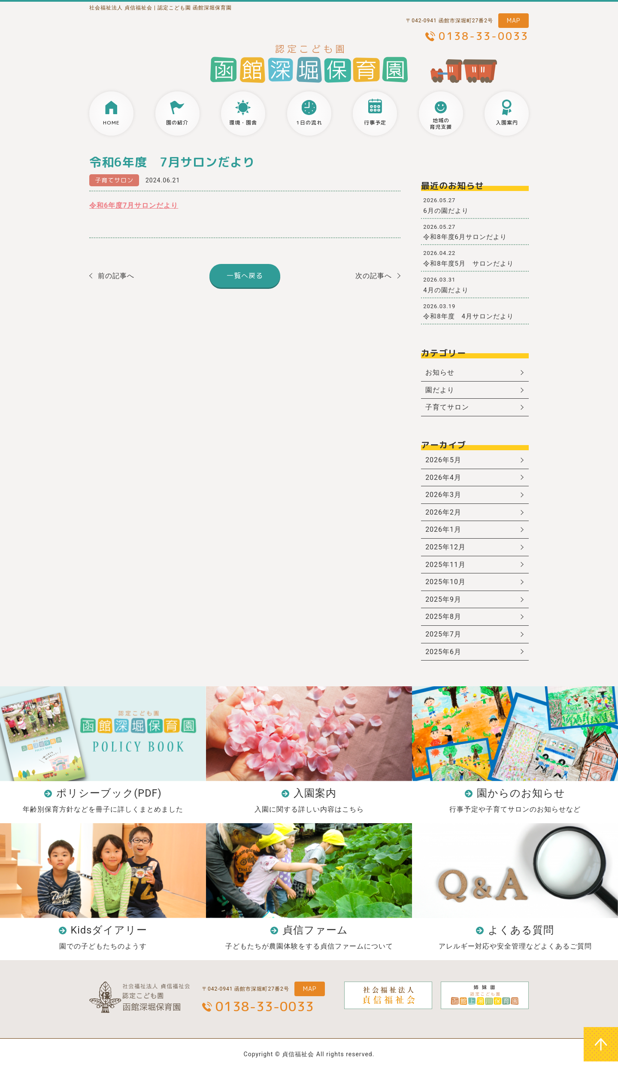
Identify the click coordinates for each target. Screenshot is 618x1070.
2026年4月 (443, 477)
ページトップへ (601, 1044)
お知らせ (439, 372)
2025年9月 (443, 599)
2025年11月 (445, 565)
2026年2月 (443, 512)
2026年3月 (443, 495)
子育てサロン (114, 180)
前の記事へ (116, 276)
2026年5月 (443, 460)
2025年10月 (445, 582)
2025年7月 (443, 634)
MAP (513, 20)
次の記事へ (373, 276)
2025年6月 (443, 652)
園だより (439, 390)
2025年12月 (445, 547)
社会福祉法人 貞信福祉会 (120, 8)
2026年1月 (443, 529)
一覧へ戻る (245, 275)
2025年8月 (443, 616)
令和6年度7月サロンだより (133, 205)
